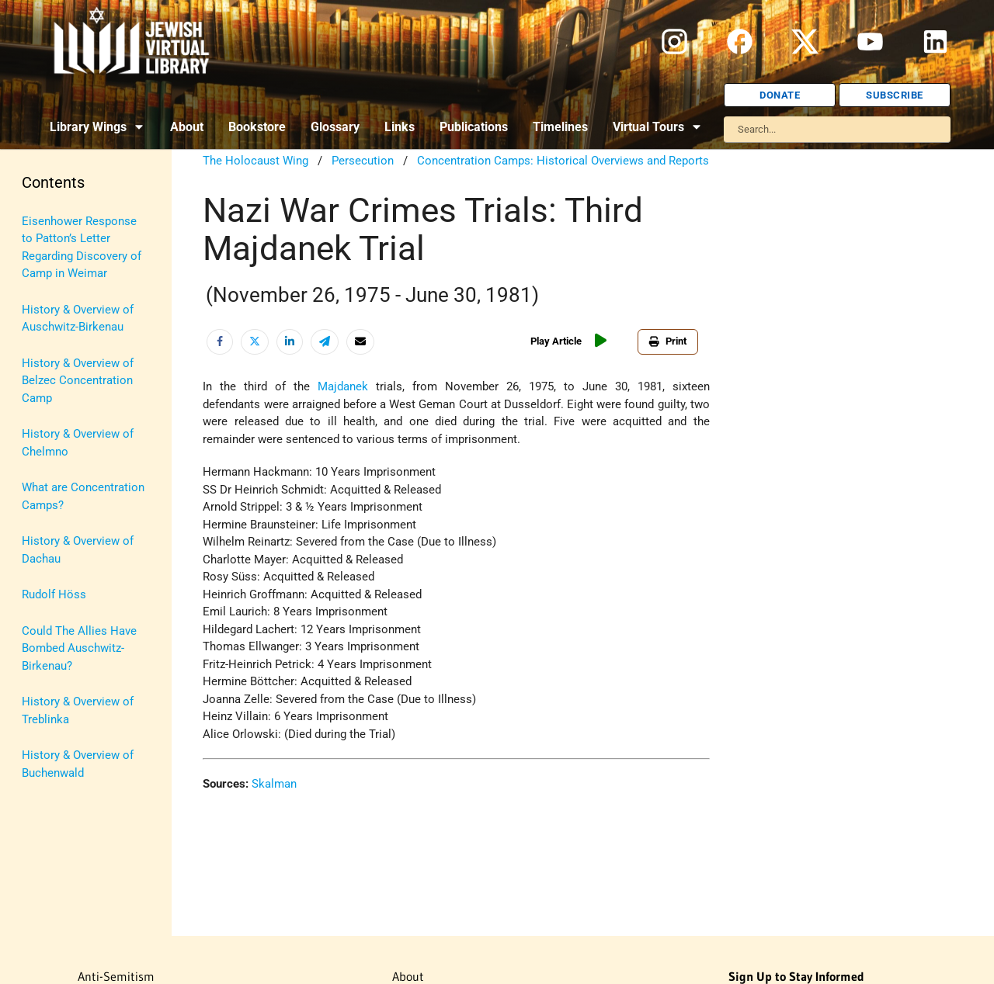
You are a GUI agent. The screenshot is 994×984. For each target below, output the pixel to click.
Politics (41, 510)
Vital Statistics (60, 690)
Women (41, 726)
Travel (37, 618)
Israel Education (64, 365)
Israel (36, 329)
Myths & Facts (59, 473)
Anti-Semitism (59, 221)
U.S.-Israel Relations (74, 654)
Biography (47, 257)
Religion (43, 546)
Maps (36, 438)
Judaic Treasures (66, 401)
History (41, 293)
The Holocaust (60, 582)
